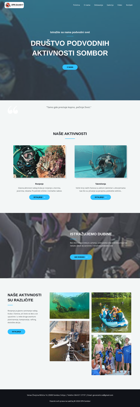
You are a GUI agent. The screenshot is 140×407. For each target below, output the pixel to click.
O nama (89, 5)
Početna (79, 5)
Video (120, 5)
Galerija (111, 5)
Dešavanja (100, 5)
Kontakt (129, 5)
